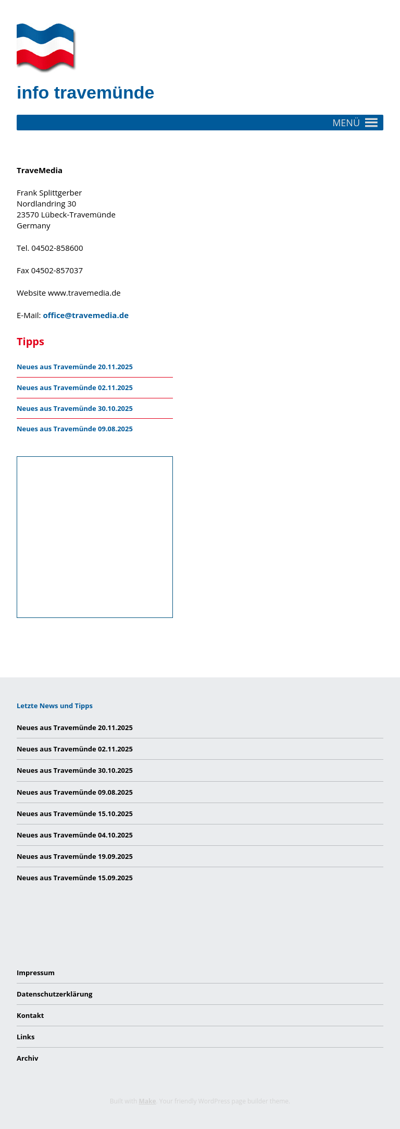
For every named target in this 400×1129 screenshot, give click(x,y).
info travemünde (85, 92)
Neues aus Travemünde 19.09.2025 (75, 856)
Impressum (36, 972)
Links (25, 1036)
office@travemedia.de (86, 315)
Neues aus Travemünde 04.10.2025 (75, 835)
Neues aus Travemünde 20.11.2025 (75, 366)
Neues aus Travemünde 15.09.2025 (75, 877)
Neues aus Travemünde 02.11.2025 (75, 387)
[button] (346, 122)
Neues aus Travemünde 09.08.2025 (75, 428)
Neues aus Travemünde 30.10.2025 (75, 408)
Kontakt (30, 1015)
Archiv (27, 1058)
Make (147, 1101)
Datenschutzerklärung (54, 994)
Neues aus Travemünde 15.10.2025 (75, 813)
